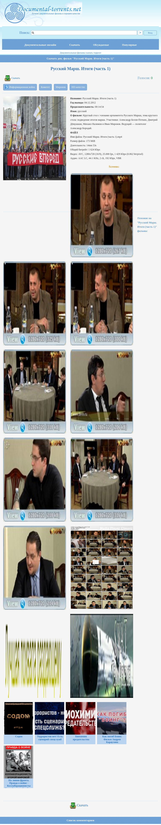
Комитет (45, 87)
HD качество (78, 87)
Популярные (129, 44)
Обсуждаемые (101, 44)
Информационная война (20, 87)
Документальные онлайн (40, 44)
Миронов (61, 87)
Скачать (74, 44)
